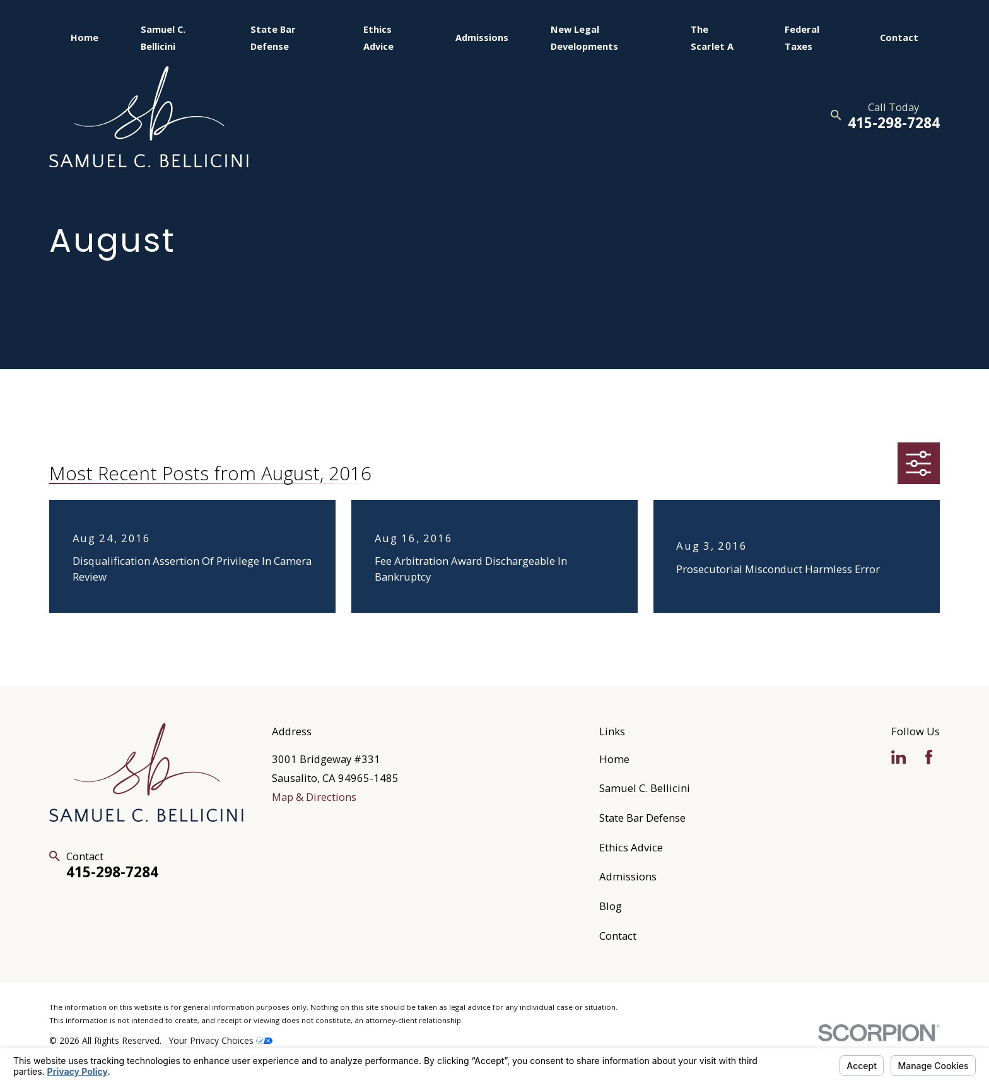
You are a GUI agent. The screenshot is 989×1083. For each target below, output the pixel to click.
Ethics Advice (631, 847)
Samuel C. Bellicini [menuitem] (163, 37)
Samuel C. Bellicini (644, 788)
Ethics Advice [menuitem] (378, 37)
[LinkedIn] (898, 757)
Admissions (628, 876)
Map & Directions (314, 797)
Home (614, 759)
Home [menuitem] (84, 37)
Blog (610, 906)
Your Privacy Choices (220, 1040)
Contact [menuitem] (899, 37)
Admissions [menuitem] (481, 37)
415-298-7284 (894, 123)
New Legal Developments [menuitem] (584, 37)
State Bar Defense (642, 817)
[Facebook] (929, 757)
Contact (617, 935)
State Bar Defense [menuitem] (273, 37)
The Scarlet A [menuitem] (712, 37)
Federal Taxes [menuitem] (802, 37)
